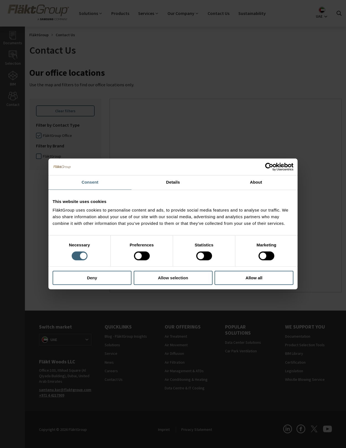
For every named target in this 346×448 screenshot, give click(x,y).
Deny (92, 278)
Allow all (254, 278)
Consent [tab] (90, 182)
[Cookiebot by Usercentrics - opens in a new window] (269, 167)
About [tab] (256, 182)
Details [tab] (173, 182)
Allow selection (173, 278)
